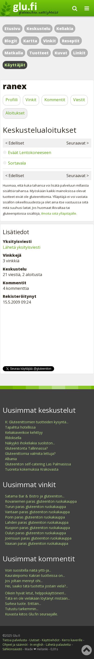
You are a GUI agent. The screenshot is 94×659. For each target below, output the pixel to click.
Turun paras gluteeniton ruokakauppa (35, 506)
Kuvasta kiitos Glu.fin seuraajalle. (31, 614)
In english (36, 644)
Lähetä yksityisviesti (21, 247)
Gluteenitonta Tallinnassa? (26, 448)
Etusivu (12, 28)
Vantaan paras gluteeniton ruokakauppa (37, 511)
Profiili (12, 99)
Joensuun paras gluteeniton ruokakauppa (38, 538)
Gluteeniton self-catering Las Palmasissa (38, 464)
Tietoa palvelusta (15, 640)
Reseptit (70, 41)
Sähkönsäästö (12, 649)
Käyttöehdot (50, 640)
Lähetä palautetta (58, 644)
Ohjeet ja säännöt (15, 644)
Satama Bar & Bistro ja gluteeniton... (34, 496)
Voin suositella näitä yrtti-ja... (28, 570)
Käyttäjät (15, 65)
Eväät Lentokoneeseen (29, 152)
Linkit (79, 53)
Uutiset (34, 640)
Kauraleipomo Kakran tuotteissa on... (35, 575)
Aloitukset (15, 113)
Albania (11, 458)
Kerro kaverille (72, 640)
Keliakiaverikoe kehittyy (24, 432)
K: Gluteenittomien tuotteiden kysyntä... (36, 422)
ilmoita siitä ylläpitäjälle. (59, 213)
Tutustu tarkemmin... (21, 608)
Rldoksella (13, 437)
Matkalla (14, 53)
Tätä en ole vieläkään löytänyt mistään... (37, 598)
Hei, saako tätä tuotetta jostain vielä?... (36, 586)
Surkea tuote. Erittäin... (23, 603)
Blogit (11, 41)
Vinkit (49, 41)
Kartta (30, 41)
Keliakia (64, 28)
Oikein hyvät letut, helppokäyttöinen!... (35, 593)
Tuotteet (39, 53)
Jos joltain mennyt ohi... (24, 580)
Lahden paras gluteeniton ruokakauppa (36, 522)
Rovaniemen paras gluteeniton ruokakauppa (41, 501)
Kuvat (61, 53)
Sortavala (17, 163)
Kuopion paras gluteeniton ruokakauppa (37, 527)
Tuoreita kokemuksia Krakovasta (31, 469)
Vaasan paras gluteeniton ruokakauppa (36, 543)
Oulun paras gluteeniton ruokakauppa (35, 533)
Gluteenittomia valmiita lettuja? (30, 453)
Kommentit (54, 99)
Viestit (79, 99)
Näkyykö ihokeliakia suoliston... (30, 443)
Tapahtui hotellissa (20, 427)
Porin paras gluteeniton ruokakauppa (35, 517)
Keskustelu (38, 28)
